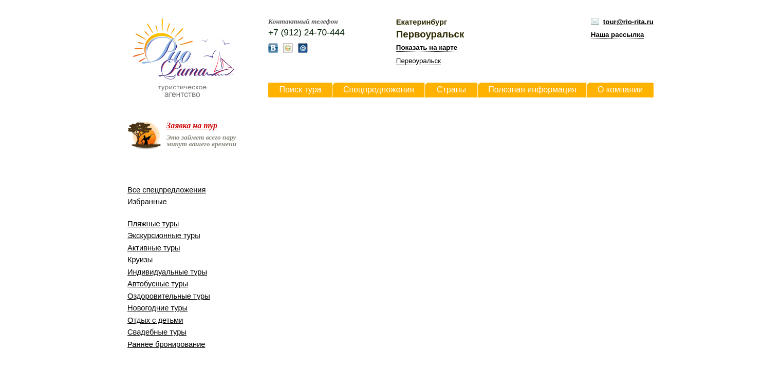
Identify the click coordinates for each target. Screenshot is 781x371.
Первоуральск (418, 61)
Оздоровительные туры (168, 296)
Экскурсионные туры (163, 235)
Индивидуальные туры (167, 272)
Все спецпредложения (166, 190)
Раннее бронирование (166, 344)
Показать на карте (426, 47)
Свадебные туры (157, 332)
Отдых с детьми (155, 320)
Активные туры (153, 248)
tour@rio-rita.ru (628, 22)
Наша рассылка (617, 34)
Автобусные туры (157, 284)
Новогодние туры (157, 308)
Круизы (140, 260)
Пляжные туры (153, 224)
